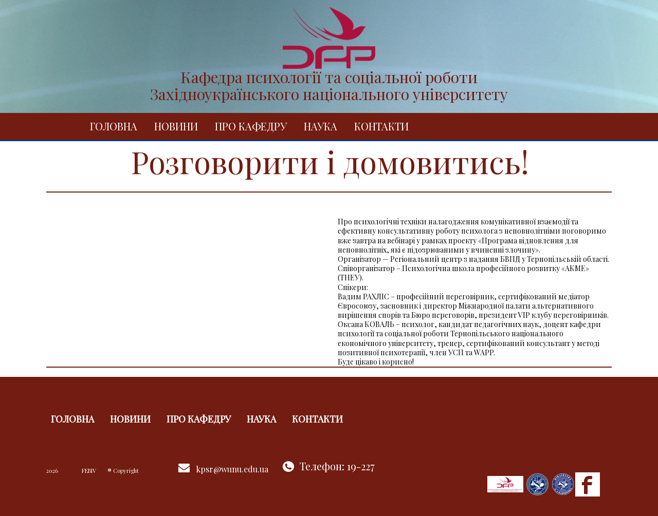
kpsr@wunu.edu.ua (232, 469)
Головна (113, 126)
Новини (176, 126)
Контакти (381, 126)
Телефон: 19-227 (337, 466)
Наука (320, 126)
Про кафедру (251, 126)
